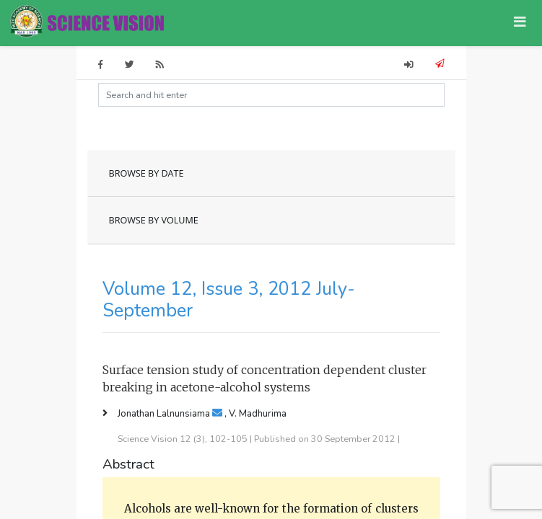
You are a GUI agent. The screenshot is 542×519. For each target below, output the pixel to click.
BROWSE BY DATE (146, 173)
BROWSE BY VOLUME (153, 220)
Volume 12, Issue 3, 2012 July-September (228, 300)
